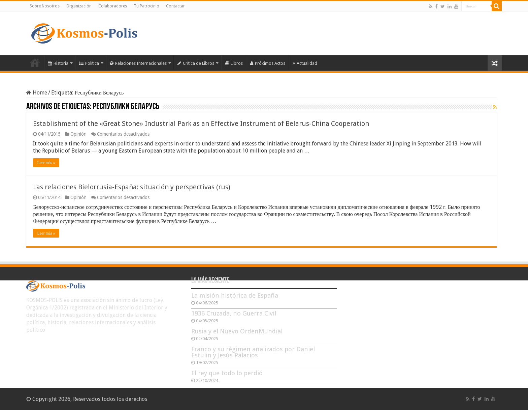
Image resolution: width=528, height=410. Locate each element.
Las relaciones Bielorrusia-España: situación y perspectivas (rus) (131, 187)
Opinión (78, 134)
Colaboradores (112, 6)
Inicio (35, 62)
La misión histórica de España (234, 295)
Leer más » (46, 162)
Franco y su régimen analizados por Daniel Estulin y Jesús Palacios (253, 352)
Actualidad (305, 63)
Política (89, 63)
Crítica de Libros (195, 63)
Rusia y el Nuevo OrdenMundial (237, 331)
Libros (234, 63)
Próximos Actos (267, 63)
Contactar (175, 6)
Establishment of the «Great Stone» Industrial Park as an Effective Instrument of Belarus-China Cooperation (201, 123)
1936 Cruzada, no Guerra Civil (233, 313)
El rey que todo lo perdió (227, 373)
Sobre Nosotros (45, 6)
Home (36, 92)
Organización (79, 6)
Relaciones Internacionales (138, 63)
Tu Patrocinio (146, 6)
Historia (58, 63)
